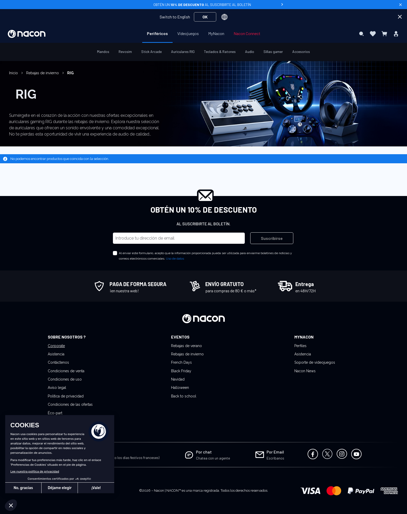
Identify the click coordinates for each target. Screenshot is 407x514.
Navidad (178, 379)
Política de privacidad (66, 396)
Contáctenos (58, 362)
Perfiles (300, 346)
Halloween (180, 388)
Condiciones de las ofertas (70, 404)
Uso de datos (175, 258)
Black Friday (181, 371)
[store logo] (26, 33)
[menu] (203, 34)
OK (205, 16)
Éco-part (55, 413)
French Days (181, 362)
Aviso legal (57, 388)
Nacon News (305, 371)
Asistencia (56, 354)
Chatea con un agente (213, 458)
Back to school (183, 396)
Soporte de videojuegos (314, 362)
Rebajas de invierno (43, 73)
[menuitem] (157, 33)
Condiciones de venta (66, 371)
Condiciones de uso (65, 379)
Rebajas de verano (186, 346)
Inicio (14, 73)
